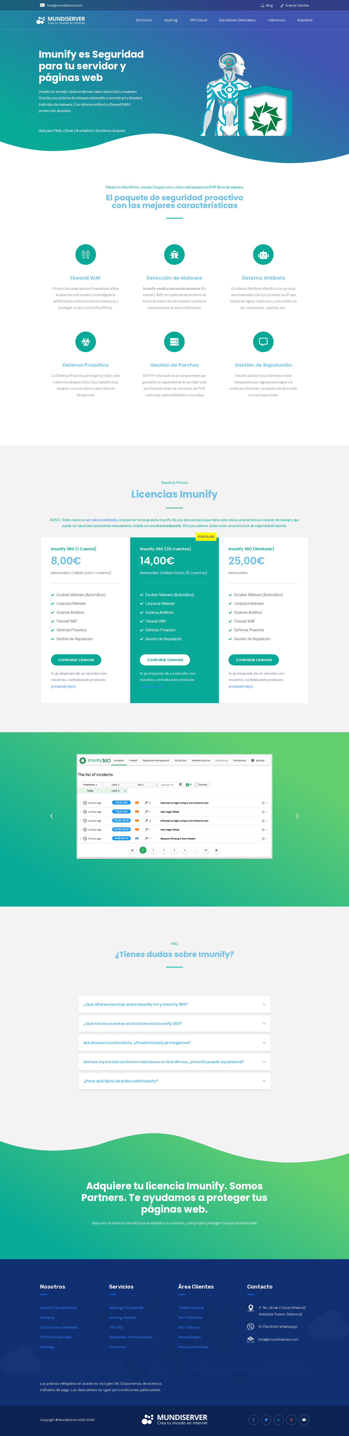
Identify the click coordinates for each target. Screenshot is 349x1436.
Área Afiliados (189, 1337)
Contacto (47, 1317)
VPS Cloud (198, 20)
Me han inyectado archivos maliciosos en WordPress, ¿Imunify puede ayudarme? (164, 1062)
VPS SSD (116, 1327)
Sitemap (47, 1347)
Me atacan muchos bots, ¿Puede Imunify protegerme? (137, 1043)
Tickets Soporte (191, 1307)
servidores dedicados (102, 520)
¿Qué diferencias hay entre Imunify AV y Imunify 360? (136, 1004)
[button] (76, 659)
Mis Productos (190, 1317)
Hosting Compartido (126, 1307)
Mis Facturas (189, 1327)
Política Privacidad (55, 1337)
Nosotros (305, 20)
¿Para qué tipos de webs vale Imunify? (121, 1081)
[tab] (174, 1005)
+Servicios (276, 20)
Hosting (171, 20)
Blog (267, 5)
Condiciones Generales (59, 1327)
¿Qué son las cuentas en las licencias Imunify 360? (133, 1023)
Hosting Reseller (123, 1317)
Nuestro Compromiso (58, 1307)
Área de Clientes (295, 5)
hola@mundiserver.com (61, 5)
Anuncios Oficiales (193, 1347)
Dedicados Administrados (131, 1337)
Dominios (144, 20)
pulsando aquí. (63, 686)
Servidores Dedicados (237, 20)
